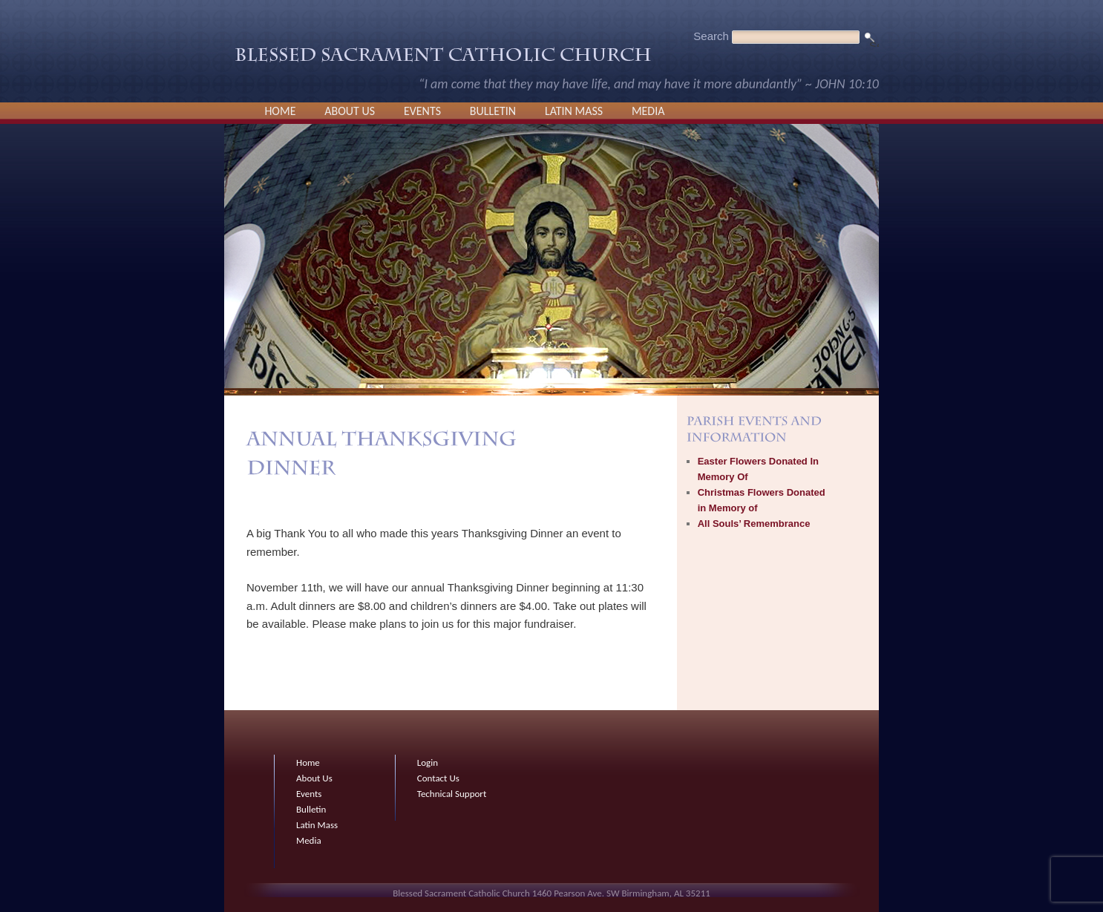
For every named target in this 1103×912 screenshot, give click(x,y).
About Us (349, 111)
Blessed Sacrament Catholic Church (443, 58)
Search (711, 36)
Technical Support (452, 793)
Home (279, 111)
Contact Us (438, 778)
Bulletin (493, 111)
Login (427, 762)
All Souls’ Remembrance (754, 523)
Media (648, 111)
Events (422, 111)
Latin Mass (574, 111)
